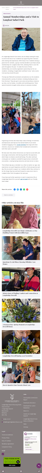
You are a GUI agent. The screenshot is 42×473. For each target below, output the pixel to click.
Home (3, 7)
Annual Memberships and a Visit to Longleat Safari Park (25, 8)
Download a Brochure (29, 403)
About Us (26, 411)
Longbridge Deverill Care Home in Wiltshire (30, 420)
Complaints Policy (7, 447)
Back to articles (8, 195)
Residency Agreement (8, 444)
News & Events (7, 8)
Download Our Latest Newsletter (29, 407)
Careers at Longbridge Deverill (29, 415)
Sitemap (25, 427)
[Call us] (39, 471)
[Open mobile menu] (21, 471)
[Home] (3, 471)
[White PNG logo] (21, 3)
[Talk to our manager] (39, 465)
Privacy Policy (5, 438)
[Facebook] (3, 454)
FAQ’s (24, 424)
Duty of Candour (6, 441)
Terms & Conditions (7, 435)
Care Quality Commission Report (30, 398)
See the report (29, 449)
